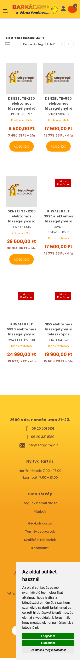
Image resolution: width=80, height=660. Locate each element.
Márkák (40, 511)
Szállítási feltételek (40, 539)
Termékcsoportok (40, 531)
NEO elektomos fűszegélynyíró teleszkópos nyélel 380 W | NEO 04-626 (59, 329)
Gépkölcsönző (40, 523)
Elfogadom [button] (48, 636)
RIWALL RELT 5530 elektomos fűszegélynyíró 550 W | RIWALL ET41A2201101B (21, 329)
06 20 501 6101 (43, 428)
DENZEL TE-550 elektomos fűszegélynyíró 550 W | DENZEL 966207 (59, 103)
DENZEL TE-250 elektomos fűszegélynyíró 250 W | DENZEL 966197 (22, 103)
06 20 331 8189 (42, 436)
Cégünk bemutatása (40, 503)
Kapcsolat (40, 548)
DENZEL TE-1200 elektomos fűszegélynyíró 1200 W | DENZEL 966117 (21, 216)
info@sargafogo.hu (44, 445)
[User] (63, 9)
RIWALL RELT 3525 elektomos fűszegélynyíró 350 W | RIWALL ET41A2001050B (58, 216)
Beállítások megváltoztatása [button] (48, 650)
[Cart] (72, 9)
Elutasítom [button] (48, 643)
